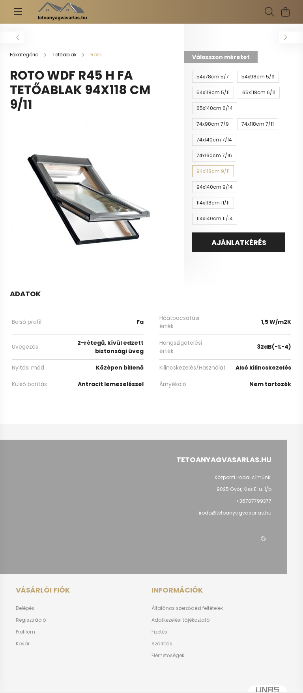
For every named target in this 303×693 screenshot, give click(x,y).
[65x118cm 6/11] (259, 92)
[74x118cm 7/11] (257, 124)
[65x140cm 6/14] (214, 108)
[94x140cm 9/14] (214, 187)
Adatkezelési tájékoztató (180, 620)
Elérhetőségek (168, 655)
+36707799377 (253, 501)
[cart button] (285, 12)
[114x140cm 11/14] (214, 219)
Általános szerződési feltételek (187, 608)
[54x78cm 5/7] (212, 77)
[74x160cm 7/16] (214, 156)
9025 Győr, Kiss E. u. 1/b (244, 489)
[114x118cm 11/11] (213, 203)
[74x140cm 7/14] (214, 140)
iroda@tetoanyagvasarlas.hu (235, 512)
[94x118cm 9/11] (213, 171)
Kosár (23, 644)
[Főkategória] (25, 54)
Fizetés (159, 632)
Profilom (25, 632)
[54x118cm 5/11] (213, 92)
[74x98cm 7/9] (212, 124)
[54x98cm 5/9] (258, 77)
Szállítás (162, 644)
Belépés (25, 608)
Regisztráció (31, 620)
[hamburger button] (18, 12)
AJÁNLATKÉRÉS (238, 242)
